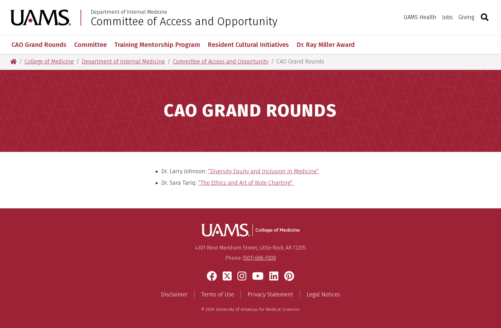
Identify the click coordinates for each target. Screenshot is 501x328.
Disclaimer (174, 294)
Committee (90, 44)
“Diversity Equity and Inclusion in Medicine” (263, 171)
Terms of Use (217, 294)
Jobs (447, 17)
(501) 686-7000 (259, 258)
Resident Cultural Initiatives (248, 44)
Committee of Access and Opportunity (184, 21)
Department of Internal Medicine (129, 12)
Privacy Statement (270, 294)
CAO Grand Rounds (39, 44)
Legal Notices (323, 294)
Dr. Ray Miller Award (326, 44)
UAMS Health (420, 17)
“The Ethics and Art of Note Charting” (246, 182)
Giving (466, 17)
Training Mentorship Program (157, 44)
